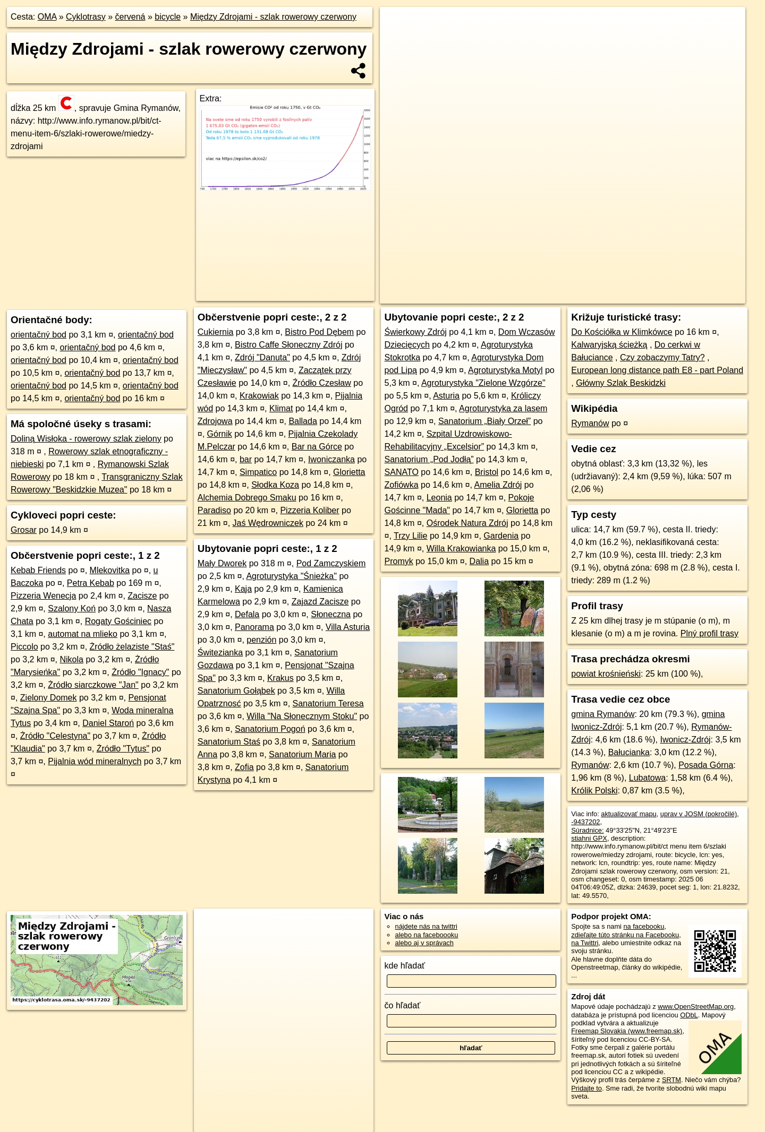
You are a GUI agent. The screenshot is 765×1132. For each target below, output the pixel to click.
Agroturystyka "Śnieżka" (291, 576)
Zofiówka (402, 484)
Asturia (446, 395)
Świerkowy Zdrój (416, 331)
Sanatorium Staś (229, 741)
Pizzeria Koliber (309, 510)
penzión (261, 639)
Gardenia (500, 535)
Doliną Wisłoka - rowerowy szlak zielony (86, 438)
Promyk (399, 561)
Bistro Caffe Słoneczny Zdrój (288, 344)
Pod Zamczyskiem (331, 563)
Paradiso (214, 510)
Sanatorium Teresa (328, 703)
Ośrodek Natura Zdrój (467, 523)
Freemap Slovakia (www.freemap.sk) (626, 1031)
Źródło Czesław (322, 382)
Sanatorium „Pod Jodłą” (429, 459)
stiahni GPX (589, 838)
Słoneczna (331, 614)
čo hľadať (403, 1005)
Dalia (479, 561)
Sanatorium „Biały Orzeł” (484, 421)
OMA (47, 16)
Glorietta (349, 472)
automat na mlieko (82, 633)
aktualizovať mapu (628, 814)
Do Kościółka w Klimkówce (621, 331)
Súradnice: (587, 830)
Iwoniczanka (331, 459)
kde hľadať (405, 965)
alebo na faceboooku (426, 935)
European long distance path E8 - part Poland (657, 370)
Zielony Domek (48, 697)
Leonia (439, 497)
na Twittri (584, 943)
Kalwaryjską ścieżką (609, 344)
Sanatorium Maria (302, 754)
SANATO (402, 472)
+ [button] (398, 25)
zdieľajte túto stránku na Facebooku (625, 935)
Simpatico (258, 472)
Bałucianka (629, 752)
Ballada (302, 421)
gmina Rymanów (602, 714)
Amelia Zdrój (498, 484)
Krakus (280, 677)
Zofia (244, 767)
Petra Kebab (90, 582)
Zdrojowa (215, 421)
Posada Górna (705, 765)
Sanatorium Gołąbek (236, 690)
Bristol (486, 472)
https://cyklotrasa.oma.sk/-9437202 (694, 295)
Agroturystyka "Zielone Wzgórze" (483, 382)
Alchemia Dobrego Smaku (247, 497)
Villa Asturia (348, 627)
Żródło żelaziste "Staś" (132, 646)
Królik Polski (594, 790)
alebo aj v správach (424, 943)
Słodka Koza (275, 484)
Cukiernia (216, 331)
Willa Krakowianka (461, 548)
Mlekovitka (110, 570)
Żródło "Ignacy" (140, 672)
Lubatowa (647, 777)
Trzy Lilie (410, 535)
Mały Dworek (222, 563)
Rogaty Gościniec (118, 621)
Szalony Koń (72, 608)
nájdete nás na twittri (426, 926)
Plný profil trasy (709, 633)
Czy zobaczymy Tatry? (662, 357)
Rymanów (590, 423)
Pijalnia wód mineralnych (94, 761)
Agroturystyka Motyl (505, 370)
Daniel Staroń (108, 723)
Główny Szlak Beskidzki (621, 382)
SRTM (671, 1080)
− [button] (398, 41)
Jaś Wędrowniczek (268, 523)
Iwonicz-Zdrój (685, 739)
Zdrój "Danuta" (262, 357)
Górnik (219, 433)
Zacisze (142, 595)
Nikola (71, 659)
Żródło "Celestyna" (55, 735)
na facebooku (643, 926)
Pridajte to (586, 1088)
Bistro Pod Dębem (319, 331)
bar (246, 459)
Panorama (254, 627)
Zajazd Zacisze (320, 601)
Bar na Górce (317, 446)
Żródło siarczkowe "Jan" (93, 684)
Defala (247, 614)
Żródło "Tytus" (123, 748)
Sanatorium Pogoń (270, 728)
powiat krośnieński (606, 673)
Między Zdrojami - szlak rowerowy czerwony (273, 16)
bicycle (168, 16)
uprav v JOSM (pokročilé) (698, 814)
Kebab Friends (38, 570)
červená (130, 16)
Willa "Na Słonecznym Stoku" (301, 716)
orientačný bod (38, 334)
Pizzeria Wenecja (43, 595)
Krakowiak (259, 395)
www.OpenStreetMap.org (696, 1006)
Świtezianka (220, 652)
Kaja (243, 588)
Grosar (24, 529)
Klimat (281, 408)
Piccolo (24, 646)
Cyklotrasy (86, 16)
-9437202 (585, 822)
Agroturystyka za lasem (503, 408)
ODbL (689, 1015)
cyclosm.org (609, 295)
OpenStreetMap (554, 295)
